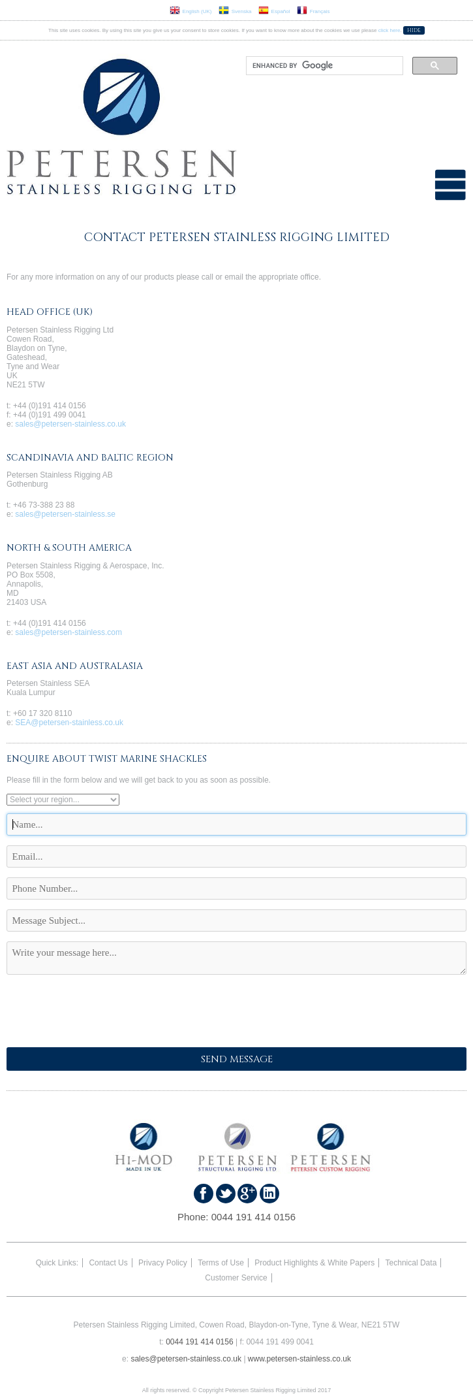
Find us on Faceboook (203, 1193)
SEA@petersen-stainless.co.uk (69, 722)
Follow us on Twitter (226, 1193)
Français (313, 11)
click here (389, 30)
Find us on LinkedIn (269, 1193)
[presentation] (106, 1011)
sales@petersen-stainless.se (65, 514)
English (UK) (191, 11)
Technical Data (411, 1262)
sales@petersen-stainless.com (68, 632)
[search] (323, 66)
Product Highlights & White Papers (314, 1262)
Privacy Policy (162, 1262)
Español (274, 11)
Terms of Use (221, 1262)
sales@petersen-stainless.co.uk (70, 424)
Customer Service (236, 1277)
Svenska (235, 11)
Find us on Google (247, 1193)
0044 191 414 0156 (253, 1216)
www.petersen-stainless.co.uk (299, 1358)
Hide (414, 30)
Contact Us (108, 1262)
